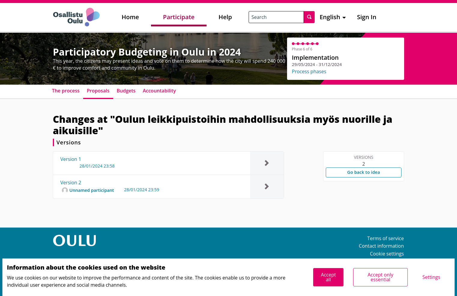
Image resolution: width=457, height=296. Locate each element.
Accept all (328, 277)
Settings (431, 277)
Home (130, 17)
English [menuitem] (329, 17)
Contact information (381, 246)
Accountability (159, 90)
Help (225, 17)
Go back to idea (363, 172)
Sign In (366, 17)
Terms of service (385, 238)
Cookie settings (387, 253)
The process (66, 90)
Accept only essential (380, 277)
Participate (179, 17)
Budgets (126, 90)
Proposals (98, 90)
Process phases (309, 71)
